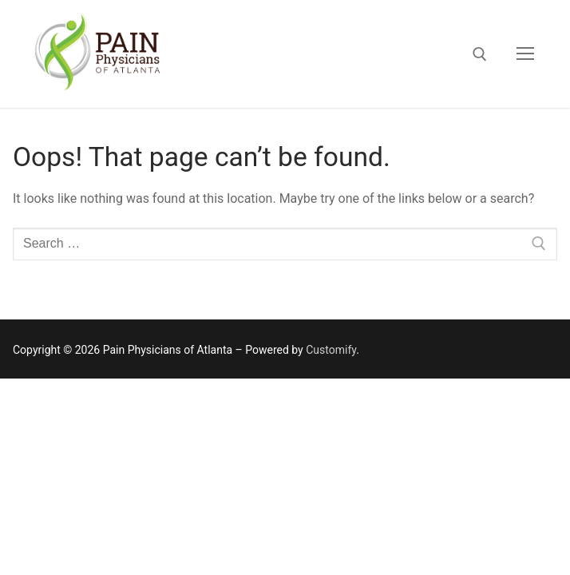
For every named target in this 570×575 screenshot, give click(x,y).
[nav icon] (525, 54)
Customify (331, 349)
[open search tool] (480, 54)
